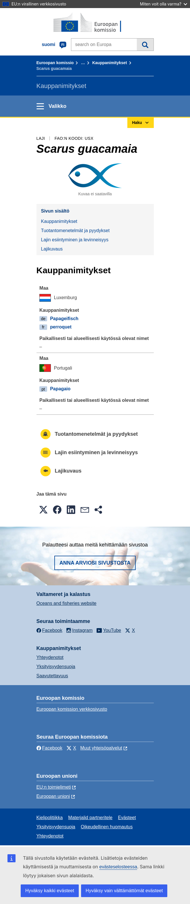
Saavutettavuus (52, 675)
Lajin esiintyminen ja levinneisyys (75, 239)
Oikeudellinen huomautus (107, 826)
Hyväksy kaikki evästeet (49, 890)
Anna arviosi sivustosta (95, 563)
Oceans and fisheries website (67, 603)
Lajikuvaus (52, 248)
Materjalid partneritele (90, 817)
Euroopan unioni (53, 796)
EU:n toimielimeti (54, 787)
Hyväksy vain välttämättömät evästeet (124, 890)
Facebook (49, 748)
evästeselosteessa (118, 866)
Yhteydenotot (50, 657)
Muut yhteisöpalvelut (101, 748)
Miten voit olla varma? (163, 3)
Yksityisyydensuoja (56, 666)
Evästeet (127, 817)
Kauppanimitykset (109, 62)
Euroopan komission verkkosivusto (72, 709)
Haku (145, 45)
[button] (43, 509)
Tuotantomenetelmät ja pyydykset (75, 230)
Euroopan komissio (55, 62)
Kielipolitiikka (50, 817)
